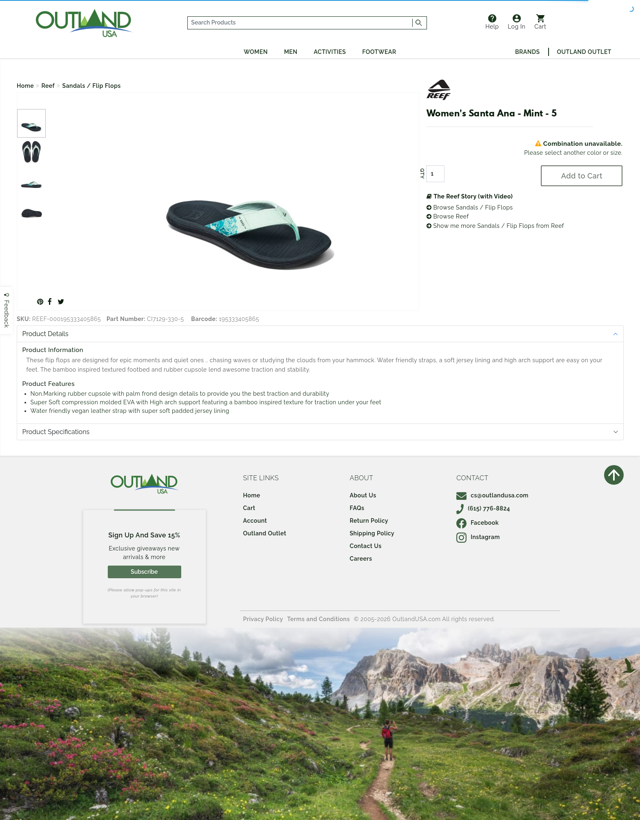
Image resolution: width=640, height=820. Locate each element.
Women (256, 52)
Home (25, 85)
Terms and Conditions (318, 619)
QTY (422, 173)
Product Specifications (56, 432)
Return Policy (369, 520)
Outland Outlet (584, 52)
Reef (48, 85)
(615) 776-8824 (483, 508)
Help (492, 22)
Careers (361, 558)
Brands (527, 52)
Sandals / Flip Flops (91, 85)
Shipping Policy (372, 533)
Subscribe (144, 571)
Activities (330, 52)
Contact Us (366, 546)
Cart (540, 22)
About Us (363, 495)
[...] (300, 23)
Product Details (45, 334)
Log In (516, 22)
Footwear (379, 52)
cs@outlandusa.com (492, 495)
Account (255, 520)
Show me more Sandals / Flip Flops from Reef (495, 226)
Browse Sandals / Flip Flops (470, 207)
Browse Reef (448, 216)
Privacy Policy (263, 619)
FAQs (357, 508)
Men (291, 52)
